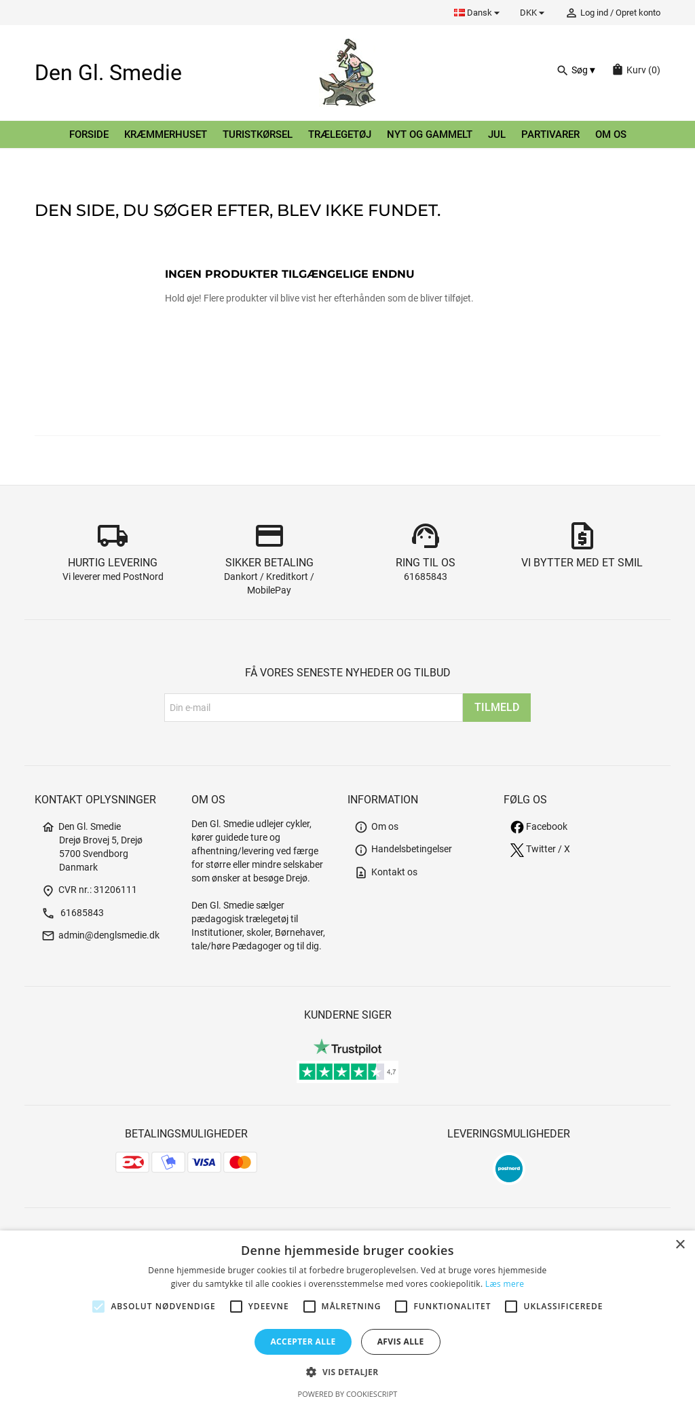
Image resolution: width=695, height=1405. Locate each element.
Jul (497, 134)
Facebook (538, 827)
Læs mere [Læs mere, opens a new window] (504, 1284)
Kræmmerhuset (165, 134)
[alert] (347, 1317)
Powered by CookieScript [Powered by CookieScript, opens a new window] (348, 1394)
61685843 (425, 577)
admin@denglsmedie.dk (100, 935)
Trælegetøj (339, 134)
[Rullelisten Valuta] (534, 12)
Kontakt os (385, 872)
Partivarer (550, 134)
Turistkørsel (258, 134)
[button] (347, 1372)
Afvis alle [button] (400, 1341)
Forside (89, 134)
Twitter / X (540, 849)
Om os (610, 134)
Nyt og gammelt (429, 134)
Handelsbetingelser (403, 849)
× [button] (680, 1245)
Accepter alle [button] (302, 1341)
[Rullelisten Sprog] (479, 12)
